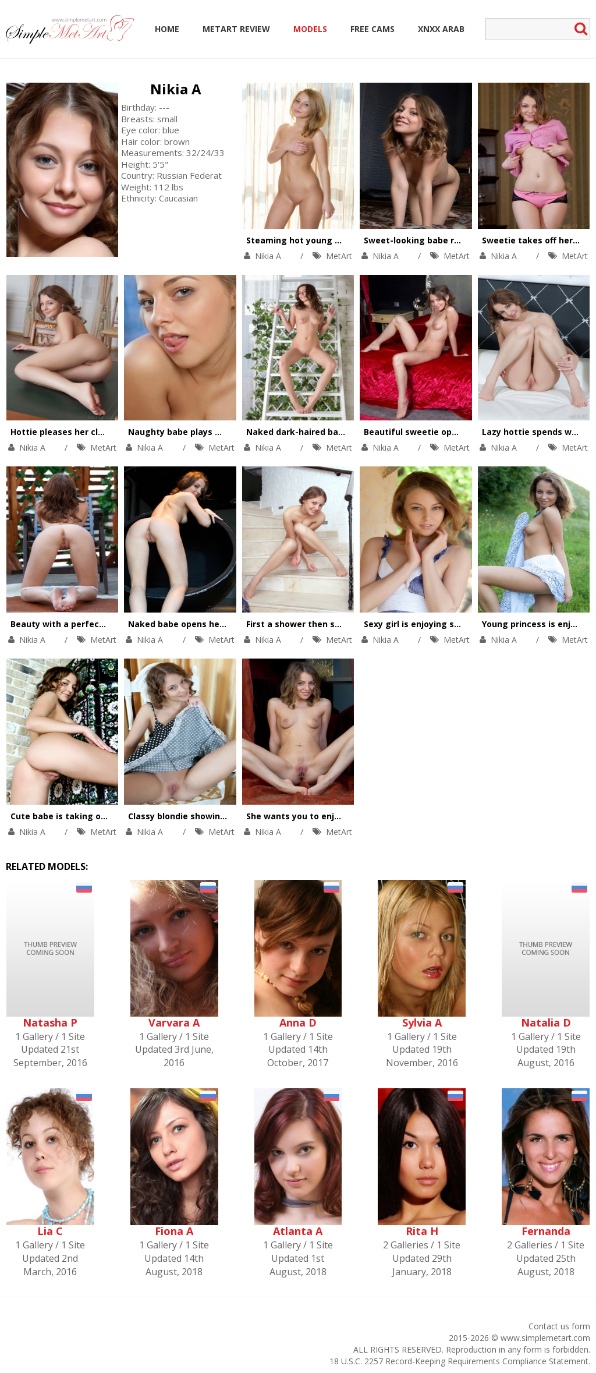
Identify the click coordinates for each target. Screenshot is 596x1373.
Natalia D (546, 1022)
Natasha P (50, 1022)
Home (167, 28)
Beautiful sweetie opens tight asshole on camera (468, 431)
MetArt (339, 255)
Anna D (298, 1022)
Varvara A (174, 1022)
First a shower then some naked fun (322, 623)
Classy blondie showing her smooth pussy (216, 816)
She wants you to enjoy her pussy (316, 816)
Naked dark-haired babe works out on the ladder (349, 431)
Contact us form (559, 1326)
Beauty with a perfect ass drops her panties (103, 623)
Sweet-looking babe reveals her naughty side (459, 240)
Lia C (50, 1231)
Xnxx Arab (441, 28)
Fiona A (174, 1231)
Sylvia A (422, 1022)
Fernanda (546, 1231)
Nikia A (175, 88)
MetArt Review (236, 28)
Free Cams (372, 28)
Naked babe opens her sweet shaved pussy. (220, 623)
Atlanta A (297, 1231)
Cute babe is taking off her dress (79, 816)
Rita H (422, 1231)
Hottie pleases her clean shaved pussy (91, 431)
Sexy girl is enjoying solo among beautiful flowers (469, 623)
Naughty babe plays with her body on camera (224, 431)
